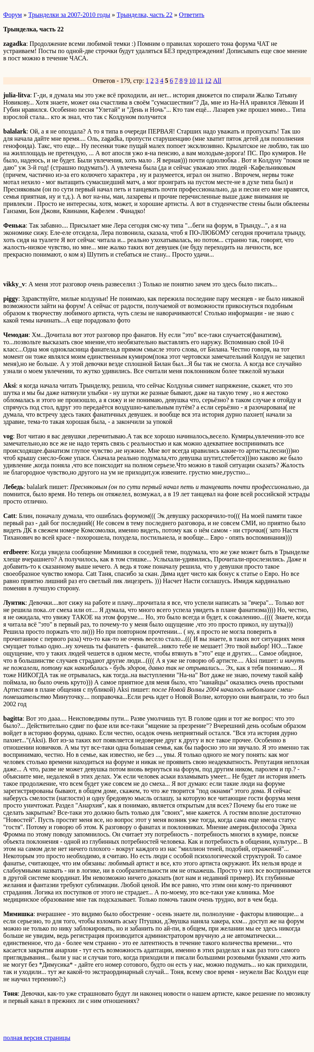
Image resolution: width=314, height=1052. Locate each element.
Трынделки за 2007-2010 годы (69, 14)
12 (208, 80)
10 (192, 80)
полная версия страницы (36, 1037)
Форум (12, 14)
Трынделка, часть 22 (145, 14)
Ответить (192, 14)
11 (200, 80)
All (217, 80)
